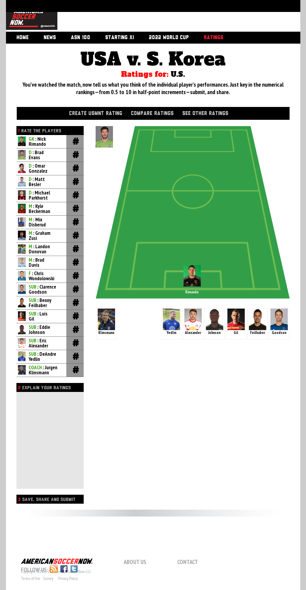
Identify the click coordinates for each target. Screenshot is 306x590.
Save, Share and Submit (46, 500)
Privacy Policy (68, 578)
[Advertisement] (172, 16)
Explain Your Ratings (44, 388)
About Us (135, 562)
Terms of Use (30, 578)
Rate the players (39, 131)
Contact (187, 562)
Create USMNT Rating (95, 113)
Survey (48, 578)
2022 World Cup (169, 37)
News (50, 37)
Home (22, 37)
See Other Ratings (205, 113)
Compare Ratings (152, 113)
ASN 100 (80, 37)
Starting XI (119, 37)
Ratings (213, 37)
